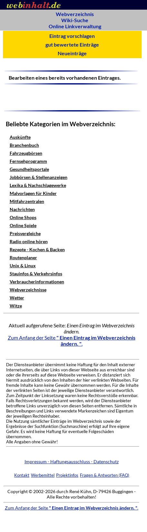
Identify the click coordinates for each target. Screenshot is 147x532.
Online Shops (23, 217)
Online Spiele (23, 225)
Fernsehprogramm (28, 161)
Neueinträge (72, 53)
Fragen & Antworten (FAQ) (104, 475)
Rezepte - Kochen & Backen (37, 249)
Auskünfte (20, 137)
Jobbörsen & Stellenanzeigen (38, 177)
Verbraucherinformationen (37, 281)
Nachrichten (22, 209)
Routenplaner (23, 257)
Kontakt (21, 475)
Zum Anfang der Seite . (71, 340)
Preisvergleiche (25, 233)
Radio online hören (29, 241)
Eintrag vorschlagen (72, 36)
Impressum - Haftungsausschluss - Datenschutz (71, 461)
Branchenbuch (24, 145)
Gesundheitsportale (29, 169)
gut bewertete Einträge (72, 44)
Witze (16, 305)
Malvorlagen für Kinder (33, 193)
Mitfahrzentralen (27, 201)
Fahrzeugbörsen (26, 153)
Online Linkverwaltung (75, 26)
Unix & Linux (23, 265)
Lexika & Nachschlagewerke (38, 185)
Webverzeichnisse (28, 289)
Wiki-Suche (74, 20)
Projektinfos (67, 475)
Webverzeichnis (75, 14)
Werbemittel (42, 475)
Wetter (17, 297)
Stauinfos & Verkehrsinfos (36, 273)
